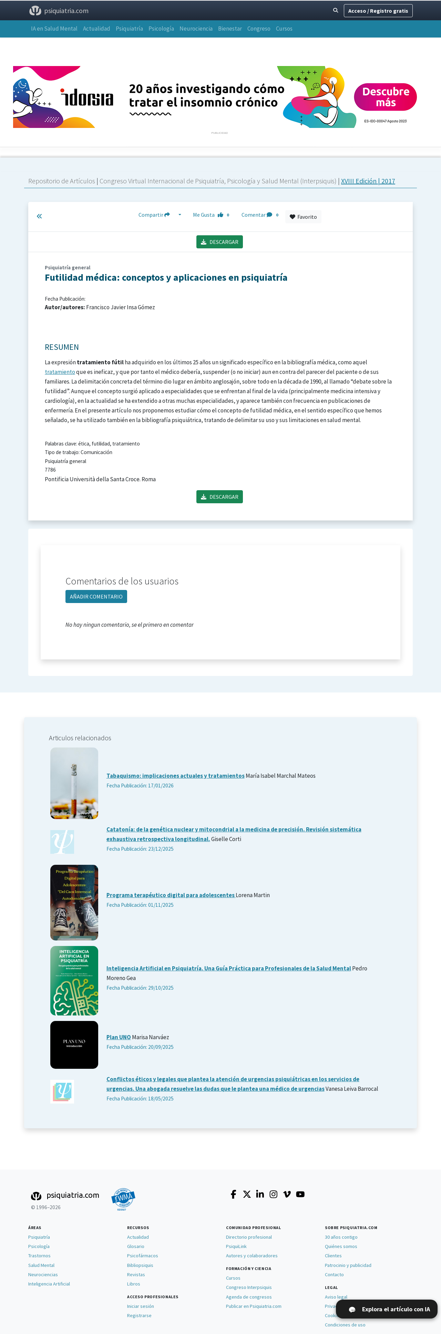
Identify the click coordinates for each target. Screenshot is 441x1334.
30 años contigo (341, 1237)
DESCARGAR (219, 241)
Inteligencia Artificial (49, 1284)
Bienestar (230, 28)
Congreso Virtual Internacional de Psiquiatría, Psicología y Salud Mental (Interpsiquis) (219, 180)
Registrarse (139, 1315)
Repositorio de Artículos (61, 180)
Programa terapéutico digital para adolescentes (171, 895)
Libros (133, 1284)
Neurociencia (196, 28)
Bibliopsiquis (140, 1265)
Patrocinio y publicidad (348, 1265)
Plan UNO (118, 1037)
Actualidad (96, 28)
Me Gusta (213, 214)
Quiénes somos (341, 1246)
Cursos (284, 28)
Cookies (333, 1315)
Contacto (334, 1274)
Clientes (333, 1255)
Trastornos (39, 1255)
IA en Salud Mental (54, 28)
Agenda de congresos (249, 1297)
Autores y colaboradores (252, 1255)
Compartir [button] (158, 214)
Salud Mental (41, 1265)
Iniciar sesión (140, 1306)
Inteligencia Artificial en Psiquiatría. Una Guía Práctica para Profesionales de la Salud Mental (228, 968)
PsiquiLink (236, 1246)
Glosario (135, 1246)
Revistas (136, 1274)
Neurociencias (43, 1274)
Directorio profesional (249, 1237)
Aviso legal (336, 1297)
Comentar (261, 214)
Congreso (258, 28)
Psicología (161, 28)
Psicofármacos (142, 1255)
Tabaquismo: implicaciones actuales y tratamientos (175, 775)
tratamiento (60, 372)
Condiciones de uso (345, 1325)
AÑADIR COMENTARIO (96, 596)
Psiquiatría (129, 28)
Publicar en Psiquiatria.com (253, 1306)
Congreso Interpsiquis (249, 1287)
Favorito (303, 216)
